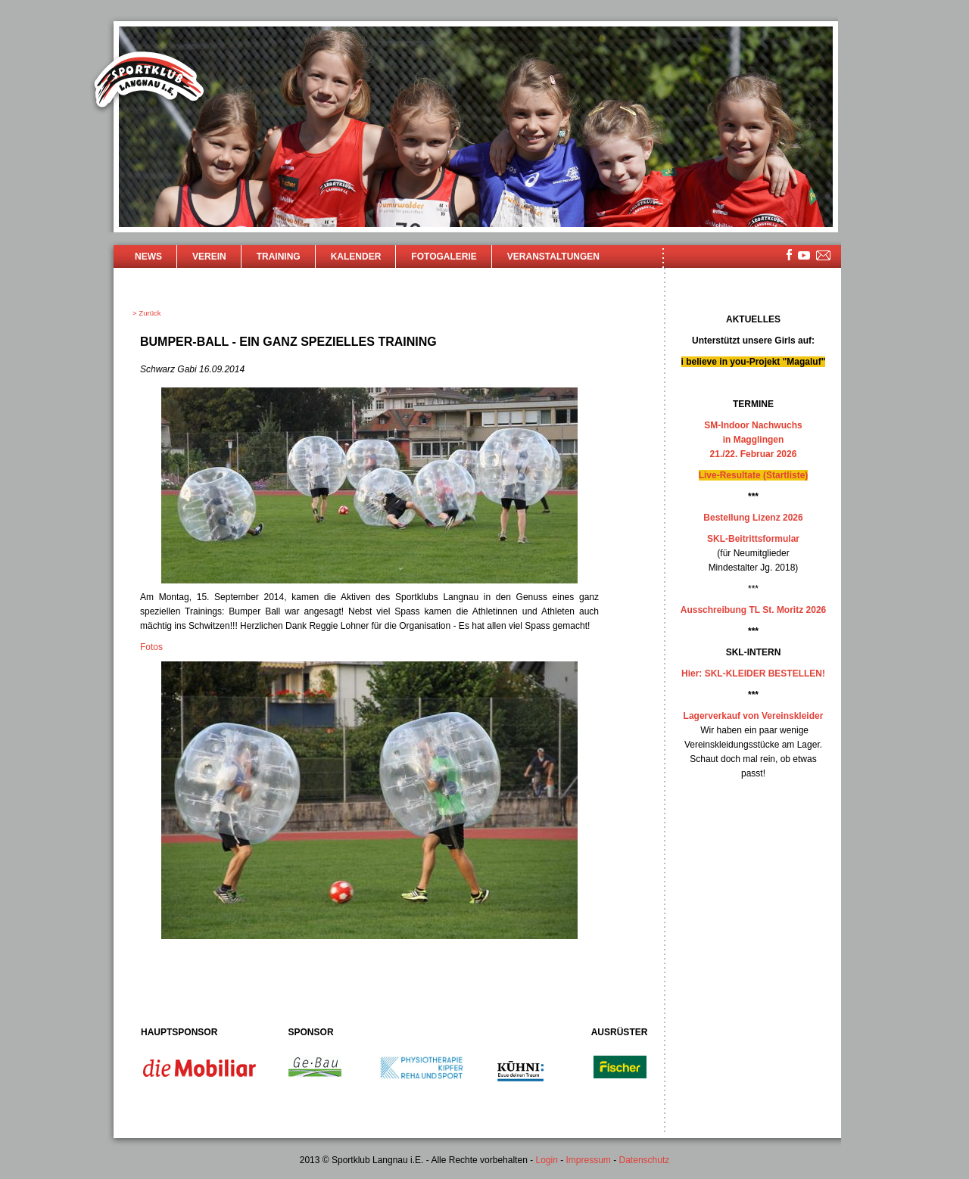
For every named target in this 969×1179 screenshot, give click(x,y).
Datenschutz (644, 1160)
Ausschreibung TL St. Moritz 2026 (753, 610)
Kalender (356, 256)
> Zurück (146, 313)
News (148, 256)
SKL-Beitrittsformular (753, 539)
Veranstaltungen (553, 256)
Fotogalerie (443, 256)
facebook (789, 254)
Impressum (588, 1160)
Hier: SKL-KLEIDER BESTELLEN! (753, 673)
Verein (209, 256)
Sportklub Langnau (149, 81)
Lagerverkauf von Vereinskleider (754, 716)
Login (546, 1160)
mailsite (823, 256)
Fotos (151, 647)
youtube (804, 255)
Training (279, 256)
